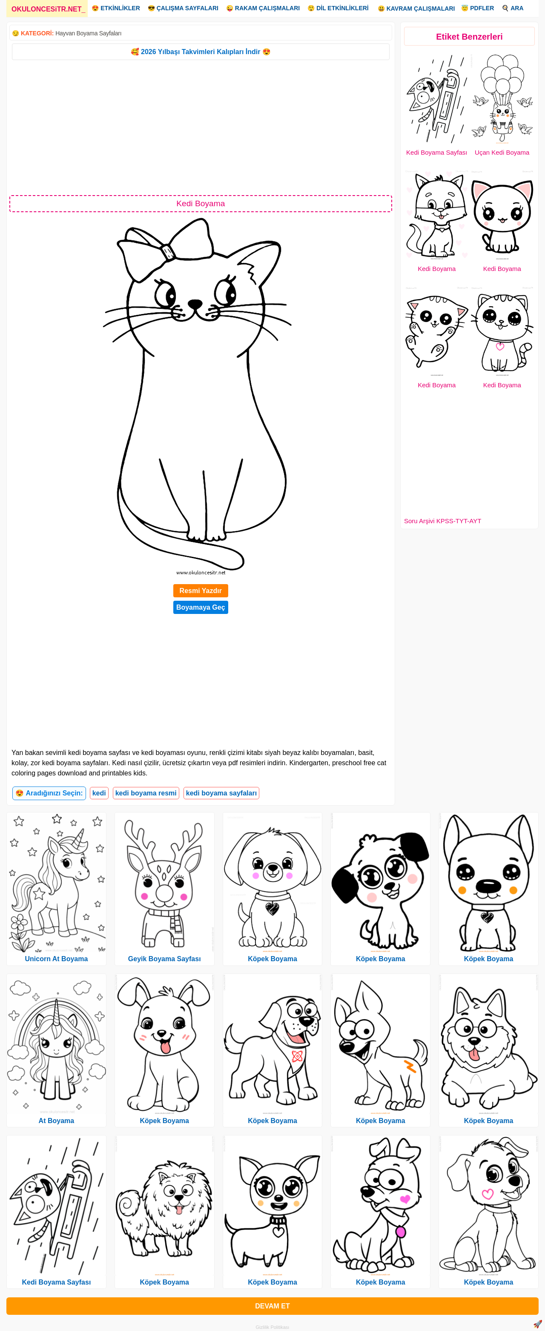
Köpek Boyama (164, 1120)
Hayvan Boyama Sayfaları (88, 33)
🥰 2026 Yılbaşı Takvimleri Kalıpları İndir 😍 (201, 51)
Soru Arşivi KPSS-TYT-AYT (442, 520)
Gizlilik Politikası (273, 1327)
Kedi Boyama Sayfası (436, 152)
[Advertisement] (200, 127)
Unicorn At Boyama (56, 958)
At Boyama (57, 1120)
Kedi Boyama (437, 268)
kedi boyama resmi (146, 793)
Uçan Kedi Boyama (502, 152)
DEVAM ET (272, 1306)
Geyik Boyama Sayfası (164, 958)
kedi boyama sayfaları (221, 793)
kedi (99, 793)
